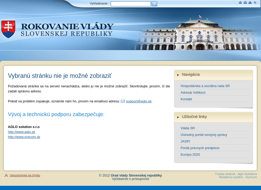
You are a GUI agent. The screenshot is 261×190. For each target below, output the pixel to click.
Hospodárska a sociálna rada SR (205, 86)
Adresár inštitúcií (193, 92)
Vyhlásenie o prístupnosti (130, 179)
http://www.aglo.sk (21, 132)
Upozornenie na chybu (25, 175)
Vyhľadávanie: (99, 3)
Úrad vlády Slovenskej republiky (136, 175)
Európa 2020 (190, 154)
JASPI (185, 141)
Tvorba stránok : (226, 173)
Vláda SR (188, 128)
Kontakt (186, 99)
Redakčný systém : (232, 177)
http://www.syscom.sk (24, 137)
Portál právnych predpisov (200, 148)
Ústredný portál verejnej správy (204, 135)
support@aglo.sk (138, 101)
